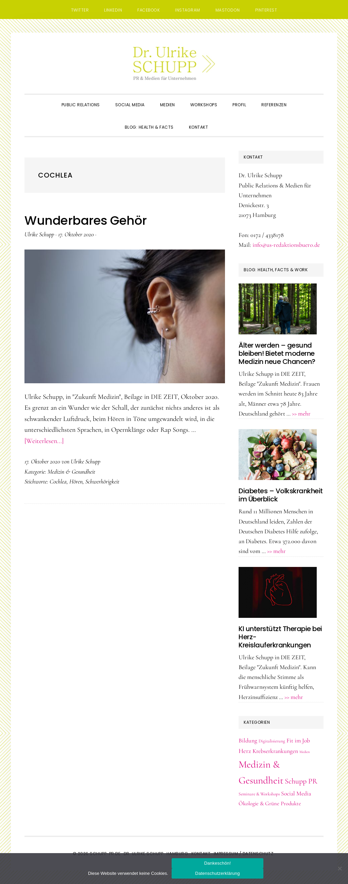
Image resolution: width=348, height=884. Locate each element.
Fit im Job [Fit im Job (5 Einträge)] (298, 740)
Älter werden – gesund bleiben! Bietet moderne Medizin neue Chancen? (277, 353)
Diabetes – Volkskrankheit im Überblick (281, 495)
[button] (223, 121)
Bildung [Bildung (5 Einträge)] (248, 740)
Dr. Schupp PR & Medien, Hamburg (174, 63)
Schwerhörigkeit (102, 481)
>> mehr (301, 413)
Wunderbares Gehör (85, 220)
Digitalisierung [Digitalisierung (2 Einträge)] (272, 741)
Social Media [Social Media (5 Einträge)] (296, 793)
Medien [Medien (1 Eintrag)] (304, 752)
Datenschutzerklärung (217, 873)
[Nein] (339, 868)
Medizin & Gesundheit (71, 471)
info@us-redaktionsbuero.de (286, 244)
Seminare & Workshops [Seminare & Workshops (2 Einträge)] (259, 794)
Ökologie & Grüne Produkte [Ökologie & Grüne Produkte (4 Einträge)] (270, 803)
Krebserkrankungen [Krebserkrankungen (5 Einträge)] (275, 751)
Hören (76, 481)
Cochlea (58, 481)
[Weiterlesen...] (44, 441)
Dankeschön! (217, 863)
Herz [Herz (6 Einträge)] (245, 751)
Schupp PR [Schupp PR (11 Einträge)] (301, 781)
